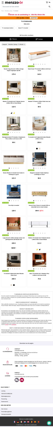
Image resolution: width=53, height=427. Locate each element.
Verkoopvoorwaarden (6, 414)
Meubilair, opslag (8, 10)
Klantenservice (4, 401)
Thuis (2, 10)
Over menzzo (4, 409)
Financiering (4, 399)
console (6, 324)
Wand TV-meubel (23, 28)
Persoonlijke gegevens (6, 411)
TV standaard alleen (7, 28)
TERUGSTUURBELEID (6, 393)
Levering (3, 391)
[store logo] (25, 2)
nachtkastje (13, 324)
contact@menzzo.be (19, 374)
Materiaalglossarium (5, 396)
